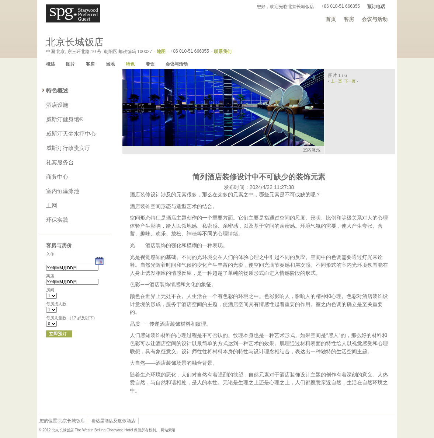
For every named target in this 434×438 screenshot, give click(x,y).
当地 (110, 64)
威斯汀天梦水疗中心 (71, 133)
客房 (349, 19)
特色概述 (57, 90)
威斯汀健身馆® (64, 119)
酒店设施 (57, 105)
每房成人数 (56, 304)
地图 (161, 51)
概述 (50, 64)
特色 (130, 64)
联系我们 (223, 51)
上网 (51, 205)
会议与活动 (375, 19)
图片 (70, 64)
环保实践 (57, 220)
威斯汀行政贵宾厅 (68, 148)
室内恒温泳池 (62, 191)
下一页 (349, 81)
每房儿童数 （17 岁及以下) (70, 318)
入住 (50, 254)
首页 (331, 19)
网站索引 (168, 430)
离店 (50, 276)
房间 (50, 290)
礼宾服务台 (60, 162)
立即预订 (58, 333)
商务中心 (57, 177)
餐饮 (150, 64)
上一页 (336, 81)
